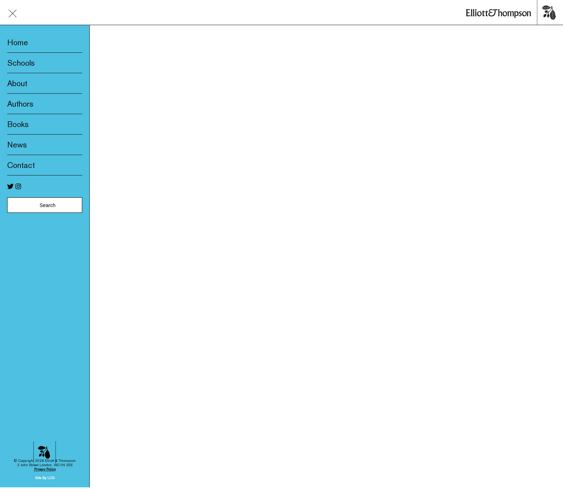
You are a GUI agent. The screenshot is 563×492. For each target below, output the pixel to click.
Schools (21, 62)
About (17, 83)
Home (17, 42)
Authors (20, 103)
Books (18, 124)
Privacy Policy (45, 430)
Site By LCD (45, 439)
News (17, 144)
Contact (21, 165)
